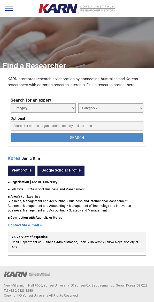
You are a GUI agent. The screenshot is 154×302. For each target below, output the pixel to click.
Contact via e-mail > (25, 225)
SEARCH (77, 138)
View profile (22, 170)
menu (9, 8)
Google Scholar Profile (61, 170)
